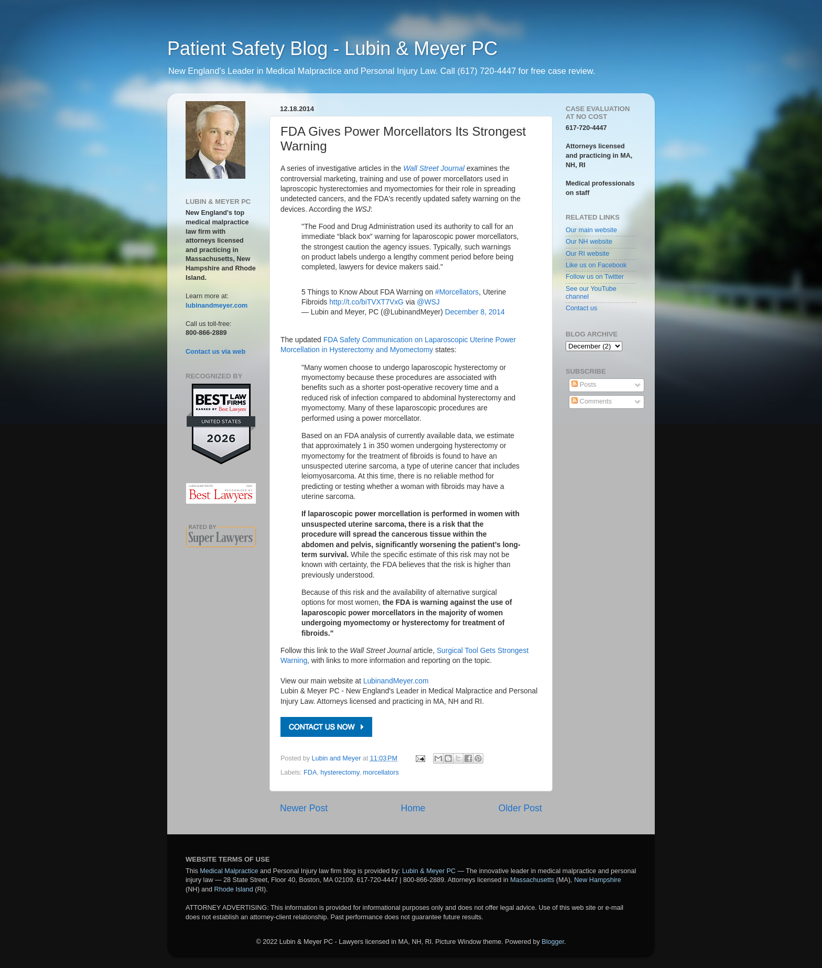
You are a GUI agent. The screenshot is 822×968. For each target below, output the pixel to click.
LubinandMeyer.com (396, 681)
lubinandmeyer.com (216, 305)
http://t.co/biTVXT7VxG (366, 302)
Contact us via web (215, 351)
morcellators (381, 772)
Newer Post (304, 808)
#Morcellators (457, 292)
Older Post (520, 808)
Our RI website (587, 253)
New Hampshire (597, 880)
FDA (310, 772)
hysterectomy (339, 772)
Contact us (581, 308)
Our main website (591, 230)
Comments (591, 401)
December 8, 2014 (475, 312)
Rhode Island (233, 889)
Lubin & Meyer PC (429, 871)
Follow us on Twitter (595, 276)
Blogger (553, 941)
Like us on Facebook (596, 265)
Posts (583, 384)
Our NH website (589, 241)
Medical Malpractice (229, 871)
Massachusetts (532, 880)
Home (413, 808)
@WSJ (428, 302)
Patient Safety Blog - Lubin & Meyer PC (332, 48)
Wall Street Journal (433, 168)
